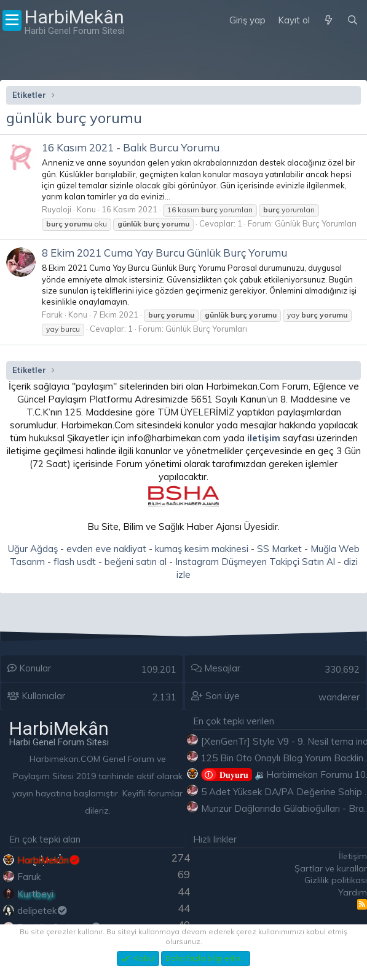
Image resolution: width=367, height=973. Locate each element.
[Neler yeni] (328, 20)
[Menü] (12, 20)
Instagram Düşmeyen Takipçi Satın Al (255, 561)
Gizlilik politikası (335, 880)
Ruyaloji (56, 209)
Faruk (52, 314)
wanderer (339, 697)
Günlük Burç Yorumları (316, 223)
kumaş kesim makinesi (201, 549)
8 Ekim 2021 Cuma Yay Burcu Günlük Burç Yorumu (164, 252)
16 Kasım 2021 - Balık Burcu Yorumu (130, 147)
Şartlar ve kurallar (330, 868)
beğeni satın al (136, 561)
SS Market (279, 549)
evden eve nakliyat (106, 549)
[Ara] (353, 20)
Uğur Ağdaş (33, 549)
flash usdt (74, 561)
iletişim (263, 438)
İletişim (353, 856)
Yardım (352, 892)
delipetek (42, 910)
